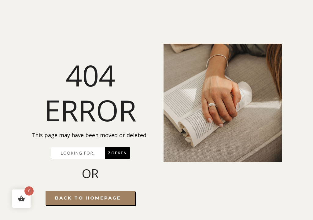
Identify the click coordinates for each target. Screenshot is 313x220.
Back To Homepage (88, 198)
